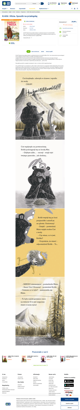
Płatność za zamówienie (37, 383)
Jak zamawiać (20, 377)
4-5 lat (14, 11)
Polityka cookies (5, 388)
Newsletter (20, 384)
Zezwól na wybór (69, 397)
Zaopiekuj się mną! (52, 385)
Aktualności (35, 377)
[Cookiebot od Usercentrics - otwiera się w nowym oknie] (8, 407)
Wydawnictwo (43, 8)
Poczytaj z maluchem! (52, 390)
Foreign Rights (5, 381)
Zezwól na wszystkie (69, 393)
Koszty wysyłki (35, 385)
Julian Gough (32, 26)
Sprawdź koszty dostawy (68, 28)
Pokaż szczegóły (66, 407)
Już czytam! (51, 378)
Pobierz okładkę (13, 43)
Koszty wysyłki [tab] (49, 51)
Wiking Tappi (51, 383)
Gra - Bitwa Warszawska (53, 386)
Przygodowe (23, 11)
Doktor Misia (35, 378)
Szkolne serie (51, 388)
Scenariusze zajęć (21, 388)
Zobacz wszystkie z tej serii (39, 365)
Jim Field (31, 28)
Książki (4, 8)
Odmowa (70, 401)
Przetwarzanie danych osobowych (8, 389)
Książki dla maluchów (37, 380)
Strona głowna (5, 11)
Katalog (34, 381)
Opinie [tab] (42, 51)
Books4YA (32, 8)
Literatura (18, 11)
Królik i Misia (51, 380)
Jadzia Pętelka (51, 377)
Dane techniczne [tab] (35, 51)
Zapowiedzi (22, 8)
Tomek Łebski (51, 381)
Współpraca (4, 378)
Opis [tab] (29, 51)
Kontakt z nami (20, 378)
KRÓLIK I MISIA (33, 29)
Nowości (12, 8)
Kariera (3, 380)
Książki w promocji (21, 386)
